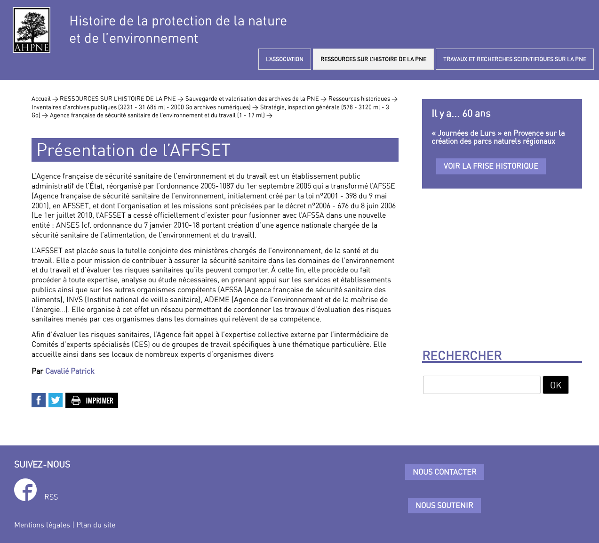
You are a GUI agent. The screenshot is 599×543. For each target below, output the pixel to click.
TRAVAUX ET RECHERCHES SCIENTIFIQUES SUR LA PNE (514, 59)
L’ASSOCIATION (284, 59)
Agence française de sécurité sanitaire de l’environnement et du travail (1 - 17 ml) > (161, 115)
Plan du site (95, 524)
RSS (51, 497)
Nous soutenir (444, 505)
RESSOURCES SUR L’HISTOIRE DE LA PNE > (122, 98)
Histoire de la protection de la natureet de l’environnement (178, 29)
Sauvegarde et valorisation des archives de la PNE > (256, 98)
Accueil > (46, 98)
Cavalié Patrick (70, 371)
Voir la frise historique (491, 166)
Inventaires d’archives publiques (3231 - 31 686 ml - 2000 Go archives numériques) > (145, 107)
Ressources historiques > (363, 98)
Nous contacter (445, 472)
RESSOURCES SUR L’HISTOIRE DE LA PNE (373, 59)
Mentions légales (42, 524)
